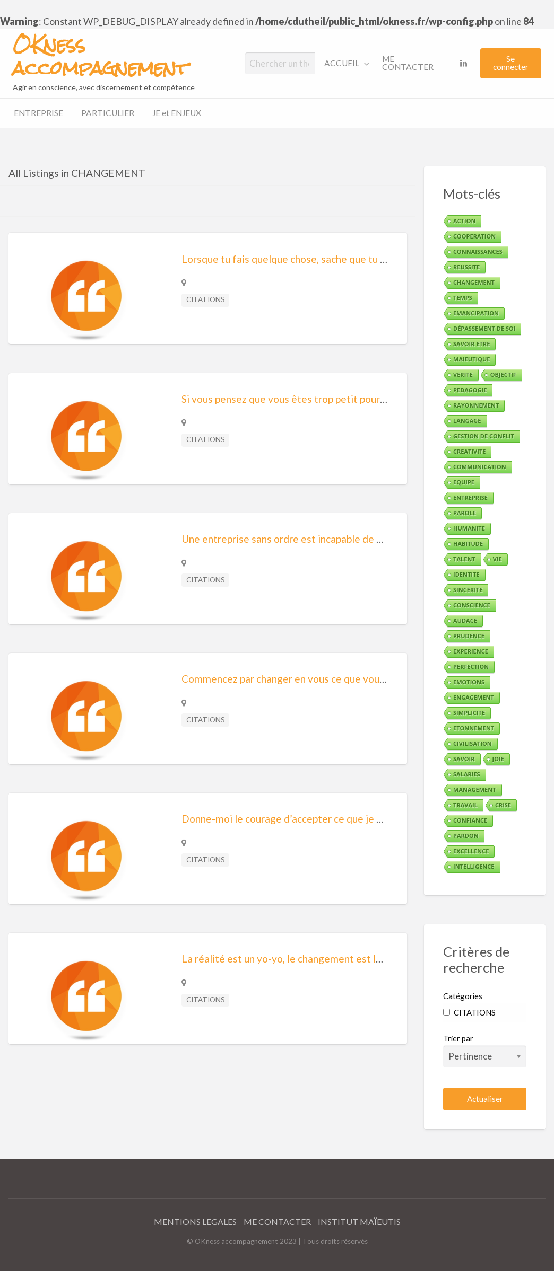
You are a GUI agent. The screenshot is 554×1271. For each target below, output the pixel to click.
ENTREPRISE (38, 113)
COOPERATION (474, 236)
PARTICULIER (107, 113)
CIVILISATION (472, 743)
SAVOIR (463, 759)
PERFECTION (471, 666)
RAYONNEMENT (476, 405)
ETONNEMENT (473, 728)
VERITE (463, 374)
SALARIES (466, 774)
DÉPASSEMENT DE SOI (484, 328)
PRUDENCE (468, 636)
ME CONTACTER (408, 63)
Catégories (462, 996)
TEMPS (462, 298)
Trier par (484, 1050)
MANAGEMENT (474, 789)
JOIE (498, 759)
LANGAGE (467, 421)
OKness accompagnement (100, 57)
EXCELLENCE (471, 851)
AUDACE (465, 620)
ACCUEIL (341, 63)
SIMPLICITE (469, 713)
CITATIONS (205, 299)
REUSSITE (466, 267)
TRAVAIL (465, 805)
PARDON (466, 836)
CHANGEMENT (474, 282)
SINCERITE (467, 590)
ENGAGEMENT (473, 697)
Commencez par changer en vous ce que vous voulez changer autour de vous (352, 679)
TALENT (464, 559)
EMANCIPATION (476, 313)
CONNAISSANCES (478, 251)
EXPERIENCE (470, 651)
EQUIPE (463, 482)
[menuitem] (344, 63)
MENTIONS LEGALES (195, 1221)
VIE (497, 559)
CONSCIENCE (471, 605)
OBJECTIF (503, 374)
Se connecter (511, 63)
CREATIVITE (469, 451)
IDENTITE (466, 574)
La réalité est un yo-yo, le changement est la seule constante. (319, 958)
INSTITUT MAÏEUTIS (359, 1221)
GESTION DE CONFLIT (483, 436)
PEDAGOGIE (470, 390)
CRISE (503, 805)
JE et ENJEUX (176, 113)
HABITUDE (468, 544)
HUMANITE (469, 528)
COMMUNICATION (479, 467)
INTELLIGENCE (473, 866)
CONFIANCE (470, 820)
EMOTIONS (468, 682)
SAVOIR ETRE (471, 344)
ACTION (464, 221)
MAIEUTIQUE (471, 359)
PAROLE (464, 513)
